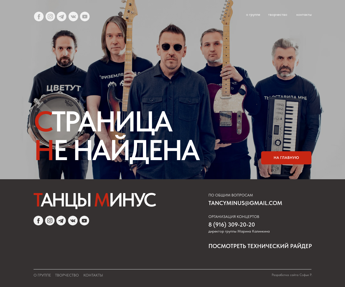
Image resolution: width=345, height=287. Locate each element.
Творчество (67, 275)
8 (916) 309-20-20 (231, 224)
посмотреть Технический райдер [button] (260, 246)
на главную (286, 157)
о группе (253, 14)
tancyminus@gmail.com (245, 203)
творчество (277, 14)
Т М (94, 199)
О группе (42, 275)
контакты (304, 14)
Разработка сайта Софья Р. (292, 275)
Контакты (93, 275)
